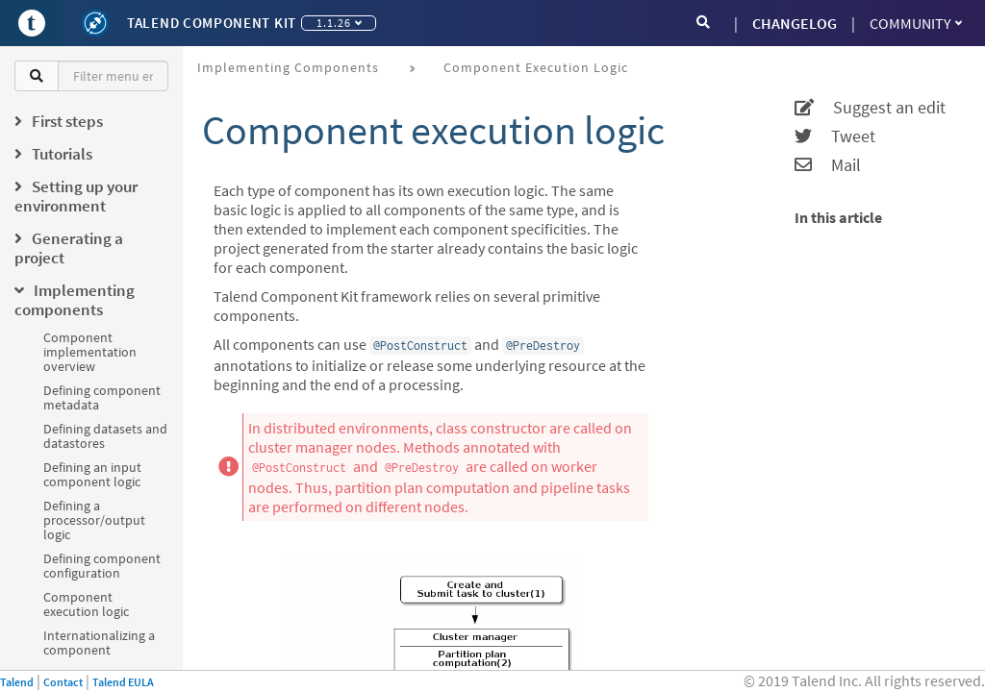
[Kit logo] (95, 23)
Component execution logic (86, 604)
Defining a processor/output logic (94, 520)
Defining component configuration (102, 565)
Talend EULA (123, 682)
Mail (828, 165)
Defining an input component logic (92, 474)
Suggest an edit (870, 107)
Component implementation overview (90, 352)
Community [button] (916, 23)
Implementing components (288, 67)
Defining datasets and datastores (105, 436)
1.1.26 (339, 22)
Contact (63, 682)
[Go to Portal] (31, 23)
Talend (17, 682)
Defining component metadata (102, 397)
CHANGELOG (794, 23)
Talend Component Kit (211, 22)
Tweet (835, 136)
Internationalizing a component (99, 642)
